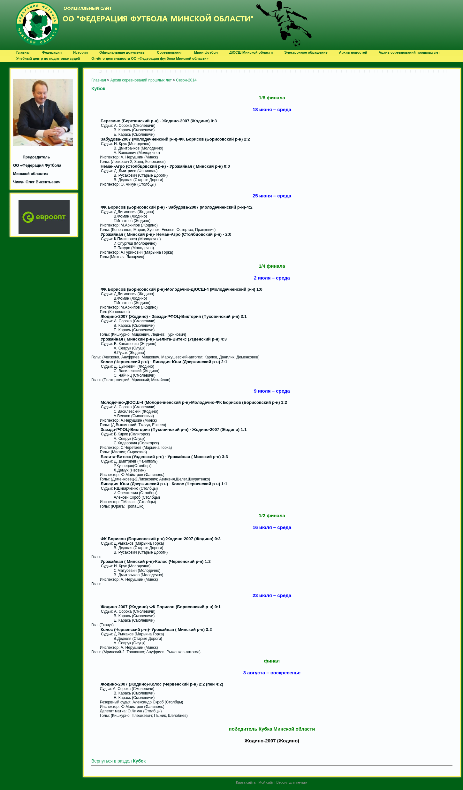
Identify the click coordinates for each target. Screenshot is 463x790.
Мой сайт (265, 782)
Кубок (98, 88)
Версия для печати (292, 782)
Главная (98, 80)
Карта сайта (245, 782)
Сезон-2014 (186, 80)
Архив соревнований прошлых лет (140, 80)
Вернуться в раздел (118, 761)
